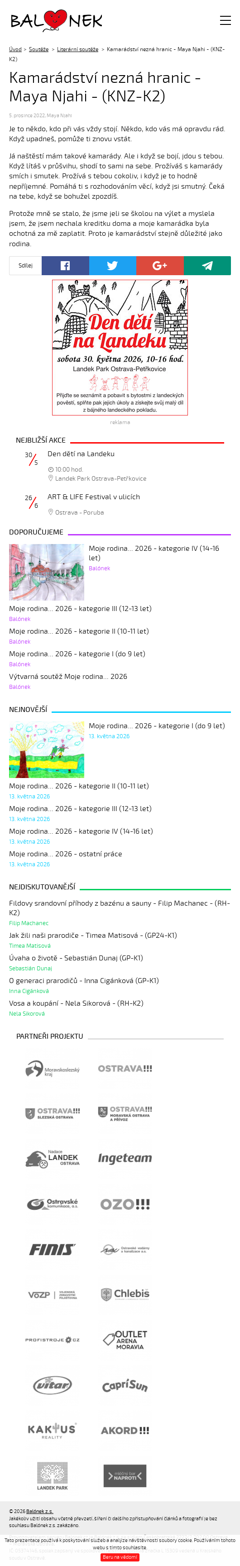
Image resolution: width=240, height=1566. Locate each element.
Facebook (65, 265)
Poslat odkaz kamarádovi (207, 265)
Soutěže (38, 49)
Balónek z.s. (35, 20)
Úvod (15, 49)
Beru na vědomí (120, 1557)
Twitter (113, 265)
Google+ (160, 265)
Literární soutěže (77, 49)
